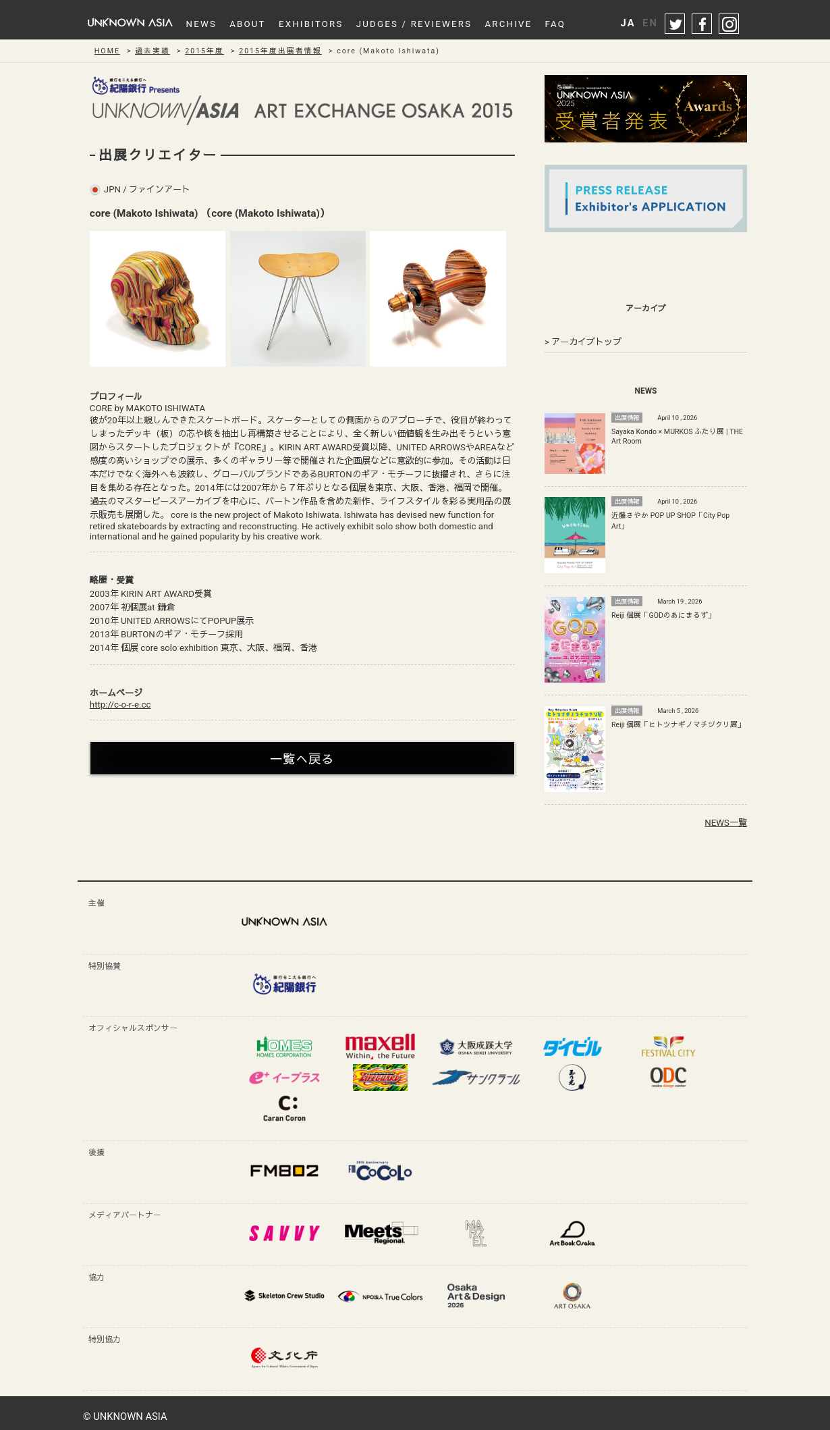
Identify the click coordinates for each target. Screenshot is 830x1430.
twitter (675, 24)
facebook (702, 24)
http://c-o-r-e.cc (120, 704)
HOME (107, 51)
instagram (729, 24)
